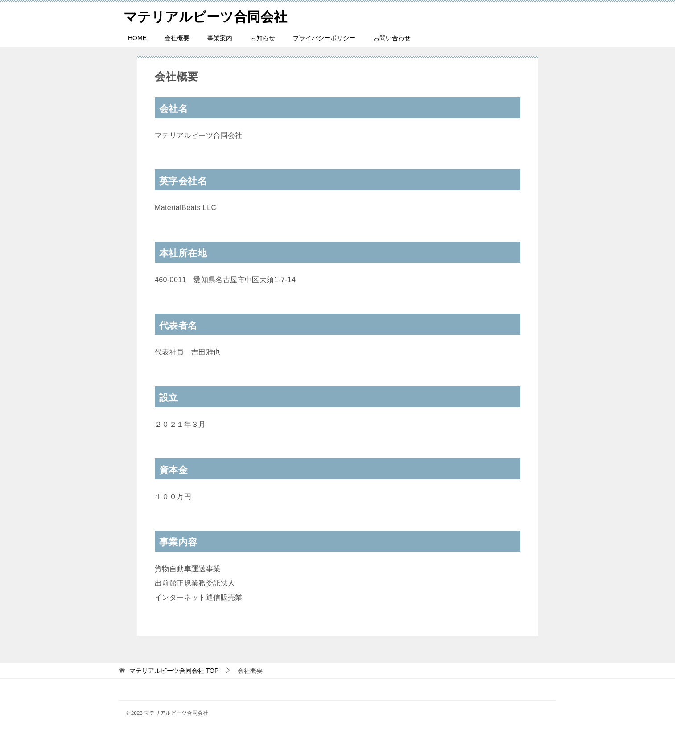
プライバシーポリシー (324, 37)
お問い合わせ (392, 37)
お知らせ (262, 37)
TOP (173, 670)
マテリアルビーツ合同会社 (205, 15)
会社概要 (177, 37)
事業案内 (219, 37)
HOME (137, 37)
